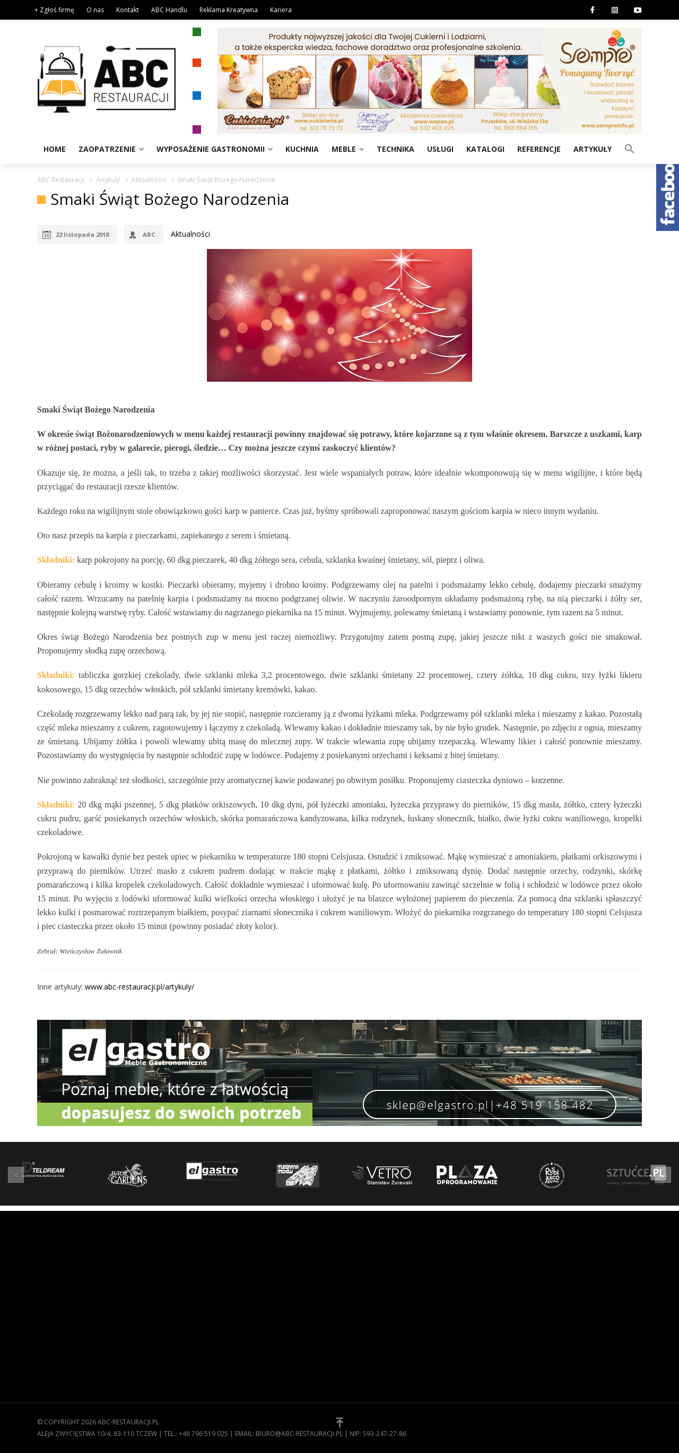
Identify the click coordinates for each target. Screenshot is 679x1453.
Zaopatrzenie (107, 149)
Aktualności (190, 234)
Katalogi (485, 149)
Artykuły (592, 149)
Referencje (539, 149)
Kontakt (127, 9)
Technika (395, 149)
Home (54, 149)
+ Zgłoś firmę (54, 9)
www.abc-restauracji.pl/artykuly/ (139, 987)
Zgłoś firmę (368, 1318)
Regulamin (366, 1285)
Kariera (281, 9)
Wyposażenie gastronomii (210, 149)
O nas (95, 9)
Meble (344, 149)
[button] (629, 148)
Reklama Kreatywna (228, 9)
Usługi (440, 149)
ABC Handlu (169, 9)
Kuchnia (302, 149)
